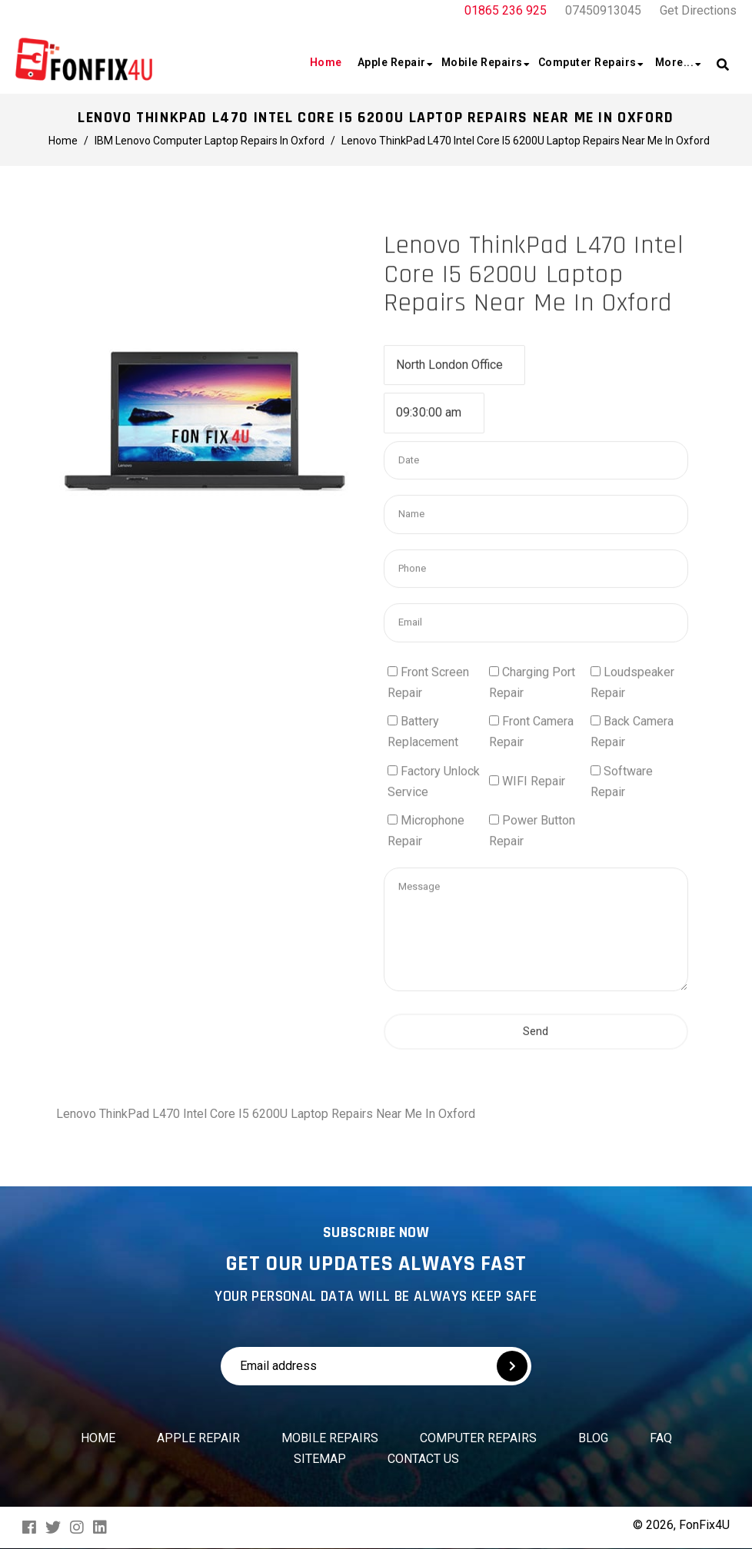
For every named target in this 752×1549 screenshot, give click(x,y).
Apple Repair (198, 1438)
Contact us (423, 1458)
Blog (593, 1438)
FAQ (661, 1438)
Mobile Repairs (329, 1438)
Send (535, 1129)
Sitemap (320, 1458)
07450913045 (603, 10)
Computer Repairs (478, 1438)
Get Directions (698, 10)
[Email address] (329, 1366)
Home (98, 1438)
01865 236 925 (505, 10)
